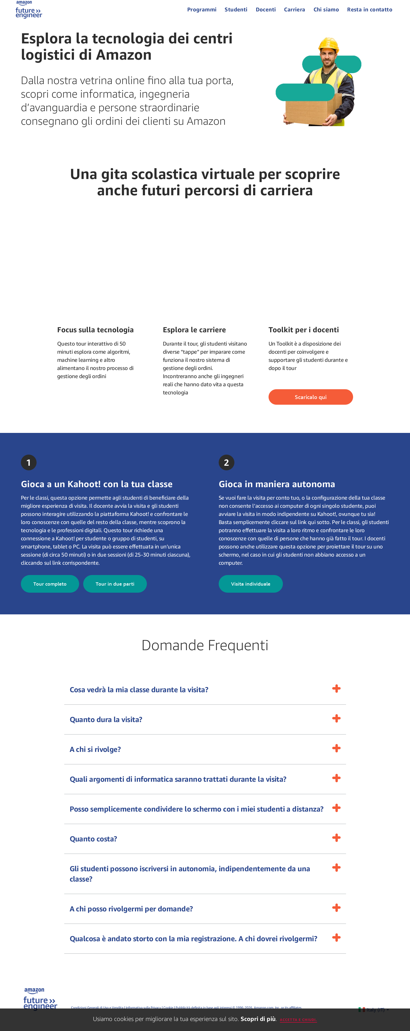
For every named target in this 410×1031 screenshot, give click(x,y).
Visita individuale (250, 592)
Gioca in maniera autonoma (277, 492)
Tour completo (50, 592)
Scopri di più (258, 1018)
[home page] (31, 13)
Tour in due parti (115, 592)
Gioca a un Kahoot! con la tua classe (97, 492)
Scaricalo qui (311, 405)
